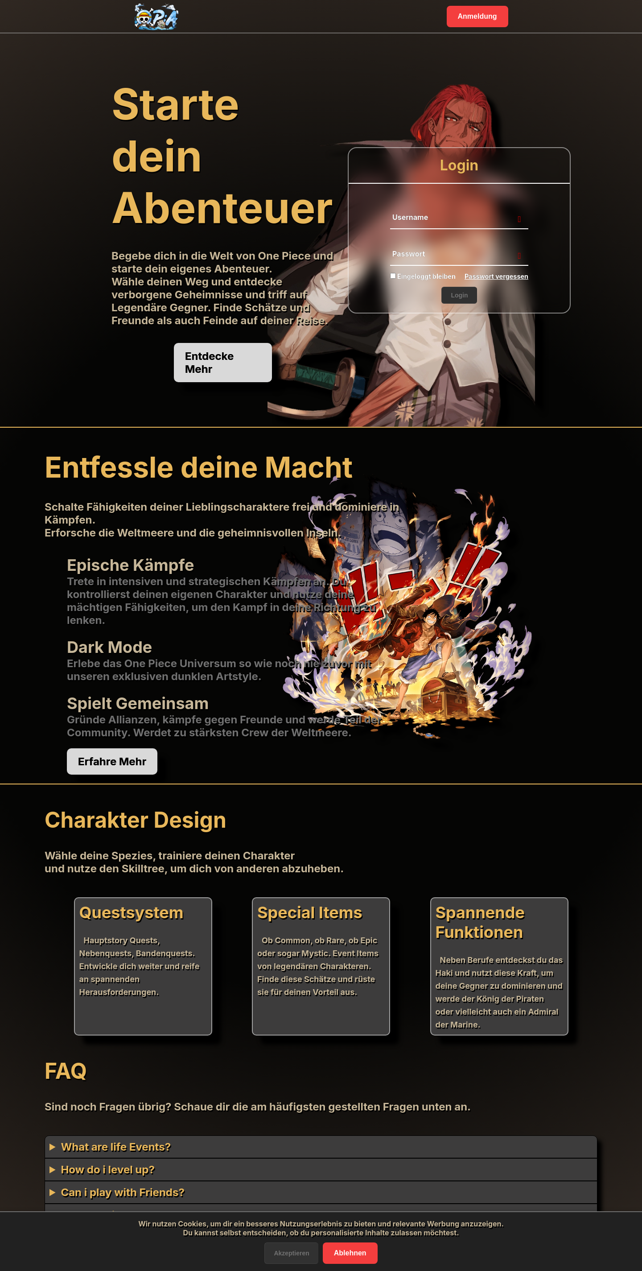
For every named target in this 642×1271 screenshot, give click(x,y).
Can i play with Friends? (122, 1192)
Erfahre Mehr (112, 761)
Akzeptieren (291, 1253)
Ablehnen (350, 1253)
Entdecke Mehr (209, 363)
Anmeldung (477, 16)
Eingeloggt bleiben (423, 276)
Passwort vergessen (496, 276)
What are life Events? (116, 1146)
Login (459, 295)
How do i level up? (107, 1169)
